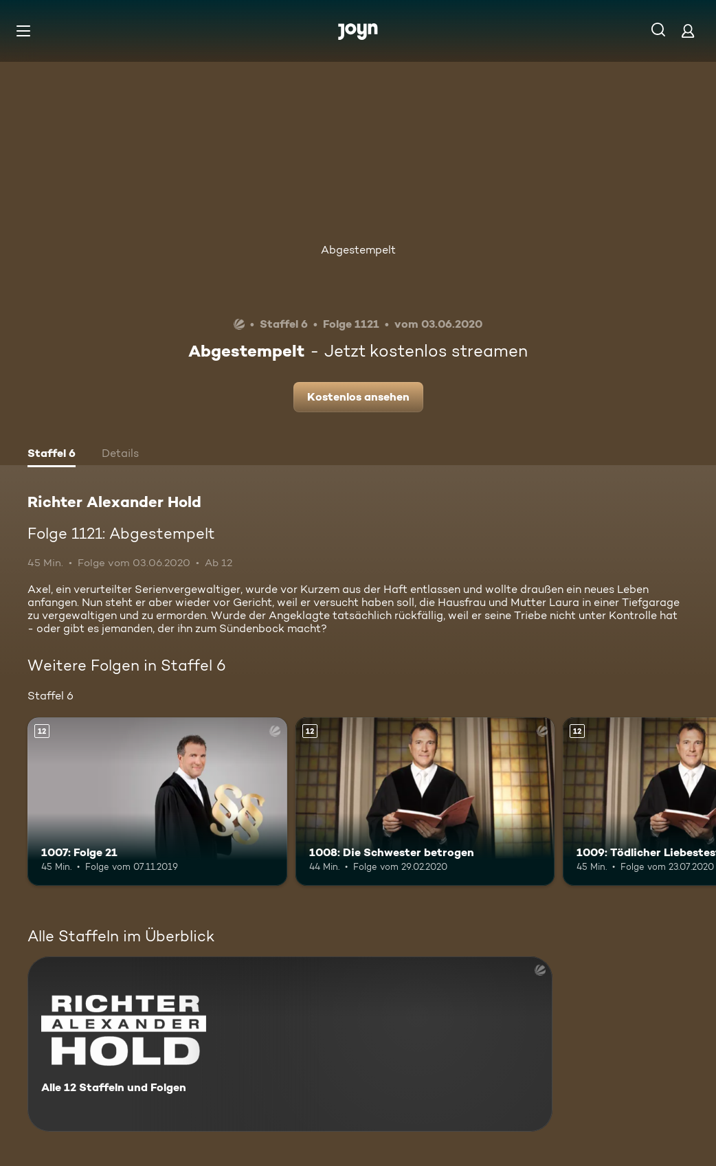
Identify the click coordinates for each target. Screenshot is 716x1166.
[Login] (687, 31)
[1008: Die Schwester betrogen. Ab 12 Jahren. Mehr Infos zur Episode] (425, 801)
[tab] (51, 454)
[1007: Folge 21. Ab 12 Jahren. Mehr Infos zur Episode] (157, 801)
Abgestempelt (358, 249)
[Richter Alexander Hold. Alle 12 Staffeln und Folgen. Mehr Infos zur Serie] (289, 1044)
